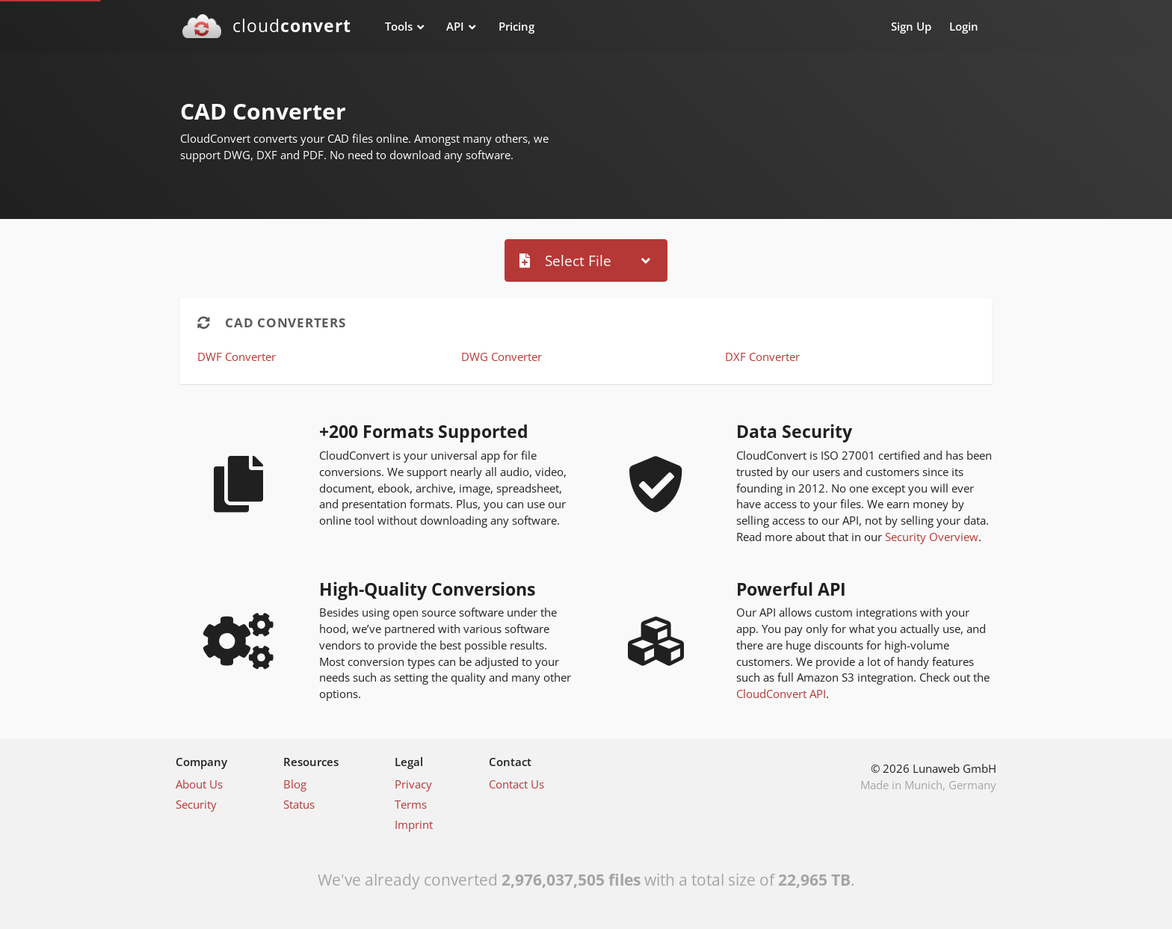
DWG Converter (501, 356)
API (455, 26)
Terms (411, 804)
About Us (199, 784)
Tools (399, 26)
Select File (565, 260)
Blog (294, 784)
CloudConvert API (781, 693)
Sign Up (911, 26)
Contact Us (516, 784)
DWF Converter (236, 356)
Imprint (414, 824)
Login (963, 26)
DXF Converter (762, 356)
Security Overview (931, 536)
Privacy (413, 784)
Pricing (516, 26)
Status (299, 804)
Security (196, 804)
